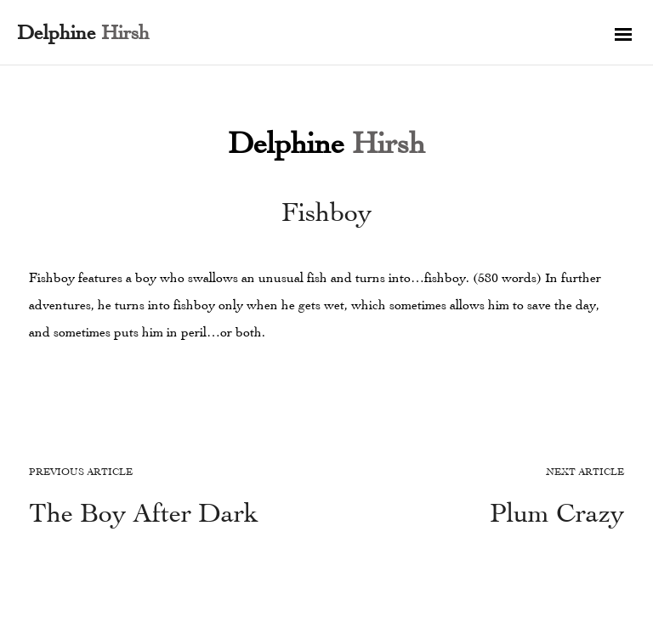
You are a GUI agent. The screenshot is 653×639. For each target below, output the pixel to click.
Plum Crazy (557, 513)
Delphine (326, 143)
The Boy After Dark (143, 513)
